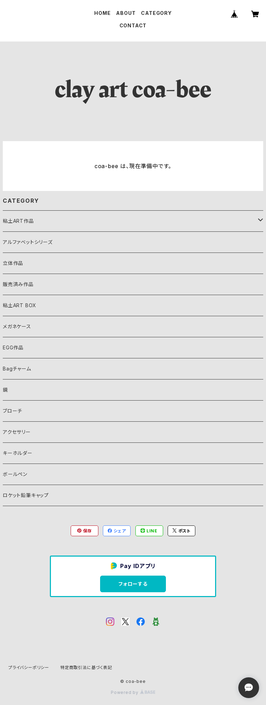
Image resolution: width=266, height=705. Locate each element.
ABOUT (125, 13)
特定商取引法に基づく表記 (86, 667)
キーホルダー (18, 453)
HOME (102, 13)
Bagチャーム (17, 369)
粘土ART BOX (19, 305)
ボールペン (15, 474)
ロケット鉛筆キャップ (26, 495)
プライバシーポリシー (28, 667)
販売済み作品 (18, 284)
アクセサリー (17, 432)
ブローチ (12, 411)
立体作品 (13, 263)
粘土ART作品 (18, 221)
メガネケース (17, 326)
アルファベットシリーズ (28, 242)
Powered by (133, 692)
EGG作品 (13, 347)
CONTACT (133, 25)
